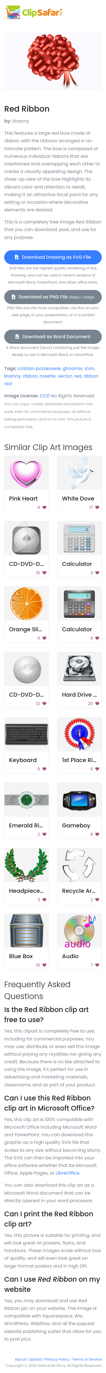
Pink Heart (23, 498)
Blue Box (21, 956)
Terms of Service (87, 1359)
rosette (47, 376)
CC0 (45, 396)
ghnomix (73, 368)
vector (65, 376)
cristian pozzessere (39, 368)
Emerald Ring (28, 825)
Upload (35, 1359)
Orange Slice (27, 629)
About (20, 1359)
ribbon (30, 376)
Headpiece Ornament (40, 891)
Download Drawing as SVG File (53, 257)
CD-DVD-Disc (28, 695)
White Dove (78, 498)
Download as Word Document (53, 336)
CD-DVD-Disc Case (36, 564)
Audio (70, 956)
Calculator (77, 564)
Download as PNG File (53, 297)
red (78, 376)
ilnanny (12, 376)
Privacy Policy (57, 1359)
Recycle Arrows (83, 891)
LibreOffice (67, 1173)
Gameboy (76, 825)
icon (89, 368)
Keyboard (23, 760)
